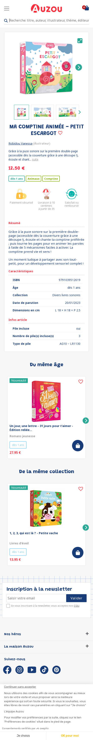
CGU (76, 605)
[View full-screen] (79, 40)
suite (35, 159)
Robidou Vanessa (20, 143)
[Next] (78, 67)
